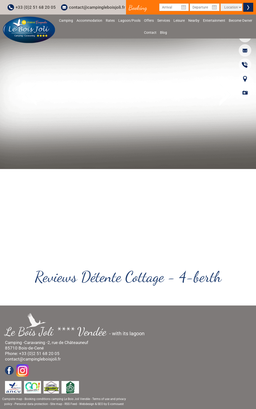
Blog (163, 32)
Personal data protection (31, 404)
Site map (56, 404)
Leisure (179, 20)
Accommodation (89, 20)
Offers (149, 20)
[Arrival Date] (174, 7)
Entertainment (214, 20)
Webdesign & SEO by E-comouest (101, 404)
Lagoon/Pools (129, 20)
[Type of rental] (231, 7)
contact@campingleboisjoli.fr (97, 7)
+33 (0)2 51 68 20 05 (36, 7)
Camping (66, 20)
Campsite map (12, 399)
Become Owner (240, 20)
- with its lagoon (77, 331)
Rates (110, 20)
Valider (248, 7)
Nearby (194, 20)
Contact (150, 32)
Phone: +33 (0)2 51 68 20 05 (32, 353)
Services (163, 20)
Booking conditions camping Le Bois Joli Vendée (57, 399)
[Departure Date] (205, 7)
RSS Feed (70, 404)
